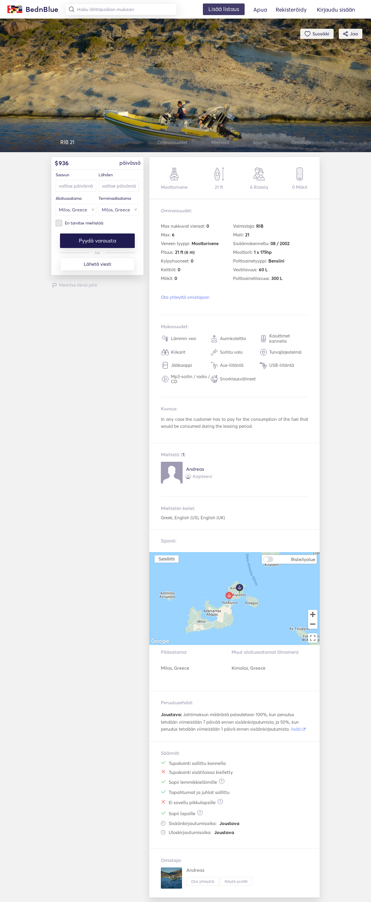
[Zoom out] (312, 624)
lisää (298, 729)
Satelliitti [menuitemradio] (167, 558)
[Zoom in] (312, 614)
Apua (260, 9)
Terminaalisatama (115, 198)
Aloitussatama (68, 198)
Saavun (62, 175)
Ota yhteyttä (202, 881)
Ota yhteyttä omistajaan (185, 297)
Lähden (106, 175)
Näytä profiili (236, 881)
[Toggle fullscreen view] (312, 638)
